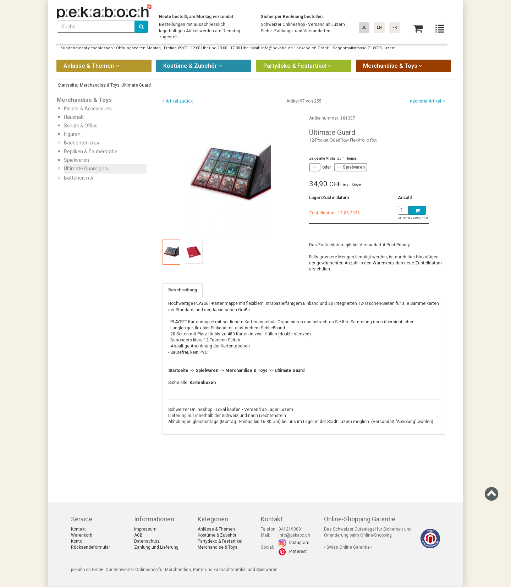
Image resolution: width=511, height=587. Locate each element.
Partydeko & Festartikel (220, 541)
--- (315, 167)
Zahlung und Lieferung (156, 547)
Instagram (299, 542)
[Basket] (418, 28)
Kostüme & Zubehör (217, 535)
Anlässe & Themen (216, 529)
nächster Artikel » (427, 101)
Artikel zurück (179, 101)
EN (379, 27)
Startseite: (67, 85)
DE (364, 27)
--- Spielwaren (350, 167)
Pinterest (298, 551)
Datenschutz (147, 541)
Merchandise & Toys (217, 547)
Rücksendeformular (90, 547)
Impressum (145, 529)
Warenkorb (81, 535)
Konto (76, 541)
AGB (138, 535)
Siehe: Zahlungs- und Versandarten (295, 30)
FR (394, 27)
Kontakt (78, 529)
